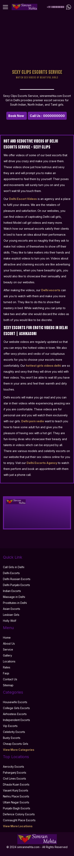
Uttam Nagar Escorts (16, 802)
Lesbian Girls (11, 614)
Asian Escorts (11, 608)
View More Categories (18, 749)
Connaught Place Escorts (19, 820)
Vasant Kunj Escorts (15, 790)
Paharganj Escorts (14, 772)
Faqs (6, 673)
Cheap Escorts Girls (15, 743)
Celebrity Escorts (14, 732)
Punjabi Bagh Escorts (16, 808)
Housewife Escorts (15, 702)
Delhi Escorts (11, 573)
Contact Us (10, 679)
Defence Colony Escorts (19, 814)
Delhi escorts (50, 290)
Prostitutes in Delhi (15, 602)
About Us (9, 643)
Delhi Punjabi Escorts (16, 585)
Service (8, 649)
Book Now (16, 116)
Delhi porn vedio (32, 421)
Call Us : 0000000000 (47, 116)
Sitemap (8, 685)
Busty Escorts (11, 737)
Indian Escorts (12, 591)
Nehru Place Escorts (16, 796)
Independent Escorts (16, 720)
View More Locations (18, 826)
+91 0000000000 (55, 7)
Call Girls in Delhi (13, 567)
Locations (9, 661)
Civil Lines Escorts (14, 778)
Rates (6, 667)
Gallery (7, 655)
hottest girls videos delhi (43, 365)
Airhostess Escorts (15, 714)
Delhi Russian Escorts (16, 579)
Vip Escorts (10, 726)
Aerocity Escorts (13, 766)
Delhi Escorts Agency (42, 463)
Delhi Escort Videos (23, 199)
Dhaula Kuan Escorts (16, 784)
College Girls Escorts (16, 708)
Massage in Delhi (14, 597)
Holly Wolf (9, 620)
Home (7, 637)
